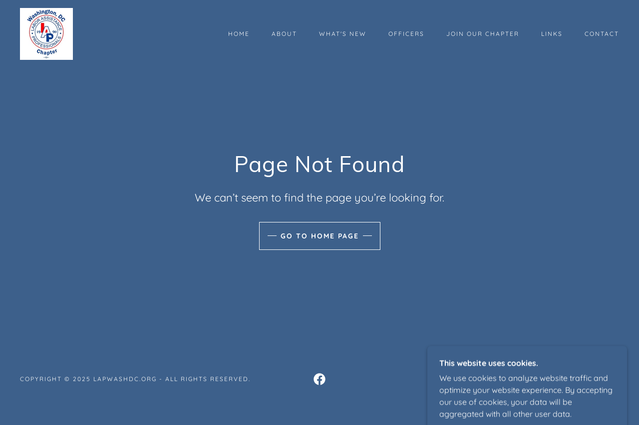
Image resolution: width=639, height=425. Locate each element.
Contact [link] (602, 33)
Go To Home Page (320, 235)
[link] (46, 33)
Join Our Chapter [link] (482, 33)
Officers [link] (406, 33)
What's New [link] (342, 33)
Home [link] (239, 33)
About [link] (284, 33)
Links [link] (552, 33)
